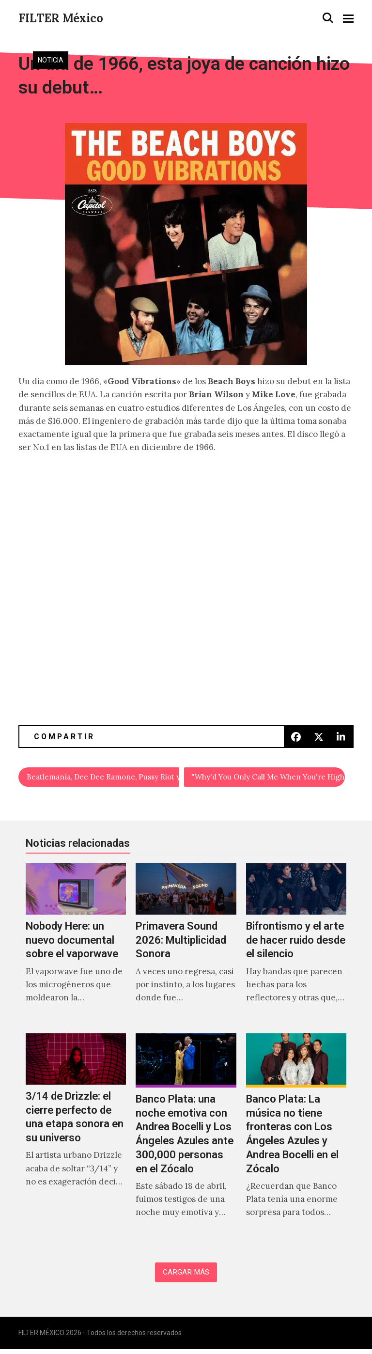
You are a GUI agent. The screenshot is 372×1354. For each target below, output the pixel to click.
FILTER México (60, 18)
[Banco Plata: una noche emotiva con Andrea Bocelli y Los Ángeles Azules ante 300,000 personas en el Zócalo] (186, 1138)
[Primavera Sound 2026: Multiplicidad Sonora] (186, 946)
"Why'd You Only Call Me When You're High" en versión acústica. (268, 778)
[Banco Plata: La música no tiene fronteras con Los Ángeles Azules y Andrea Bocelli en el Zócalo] (296, 1138)
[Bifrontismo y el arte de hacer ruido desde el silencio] (296, 946)
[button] (328, 17)
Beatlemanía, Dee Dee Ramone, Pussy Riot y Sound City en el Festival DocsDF (103, 778)
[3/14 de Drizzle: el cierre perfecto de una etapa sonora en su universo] (76, 1138)
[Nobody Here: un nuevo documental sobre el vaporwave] (76, 946)
